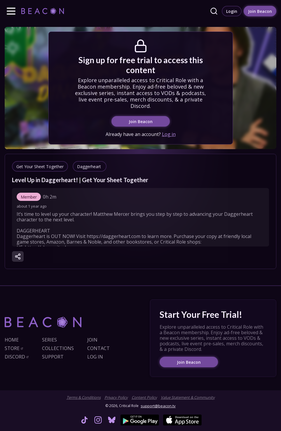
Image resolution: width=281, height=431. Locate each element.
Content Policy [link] (144, 397)
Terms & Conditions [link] (84, 397)
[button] (11, 11)
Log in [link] (169, 134)
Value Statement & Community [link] (188, 397)
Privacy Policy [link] (116, 397)
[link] (42, 11)
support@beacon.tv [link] (158, 406)
